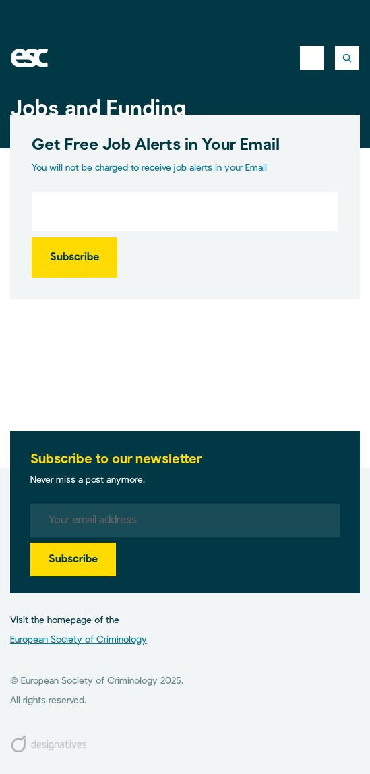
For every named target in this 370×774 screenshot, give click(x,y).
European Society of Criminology (78, 640)
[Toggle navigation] (312, 58)
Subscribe (74, 257)
